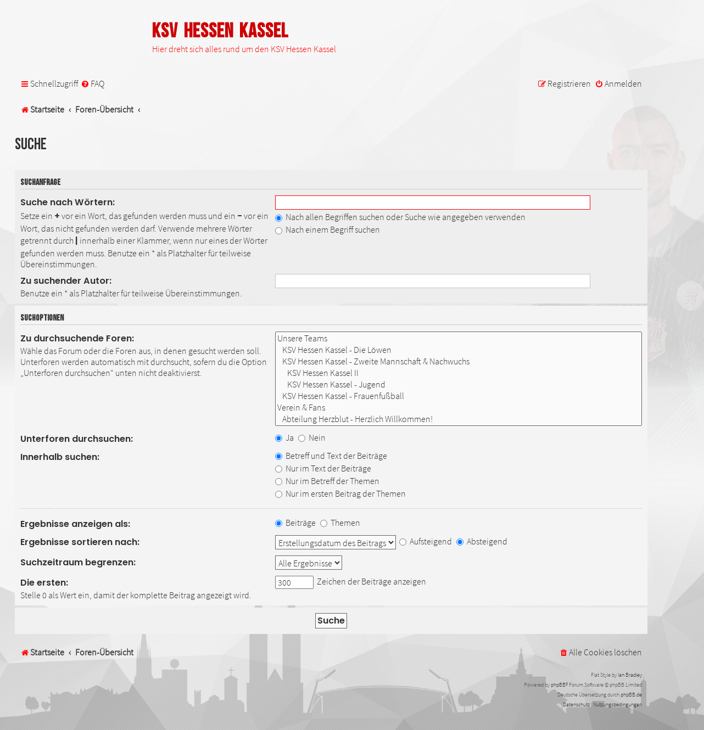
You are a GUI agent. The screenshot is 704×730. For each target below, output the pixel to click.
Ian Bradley (630, 674)
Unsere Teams (458, 338)
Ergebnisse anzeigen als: (75, 524)
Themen (340, 522)
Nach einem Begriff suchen (327, 229)
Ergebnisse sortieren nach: (79, 542)
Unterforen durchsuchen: (76, 439)
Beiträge (295, 522)
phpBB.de (631, 694)
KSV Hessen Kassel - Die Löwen (458, 350)
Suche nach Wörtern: (67, 202)
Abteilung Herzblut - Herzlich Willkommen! (458, 419)
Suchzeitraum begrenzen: (78, 562)
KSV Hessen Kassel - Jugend (458, 384)
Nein (312, 437)
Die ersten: (44, 582)
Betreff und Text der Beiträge (331, 455)
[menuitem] (92, 83)
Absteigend (481, 541)
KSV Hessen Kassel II (458, 373)
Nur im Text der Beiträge (323, 468)
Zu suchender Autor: (65, 280)
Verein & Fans (458, 407)
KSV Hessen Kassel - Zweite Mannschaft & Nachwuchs (458, 361)
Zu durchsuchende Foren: (77, 338)
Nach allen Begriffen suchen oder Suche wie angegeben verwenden (400, 216)
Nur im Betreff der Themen (327, 480)
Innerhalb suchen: (59, 457)
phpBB (558, 684)
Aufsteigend (425, 541)
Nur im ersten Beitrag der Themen (340, 493)
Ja (284, 437)
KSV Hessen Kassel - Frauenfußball (458, 396)
